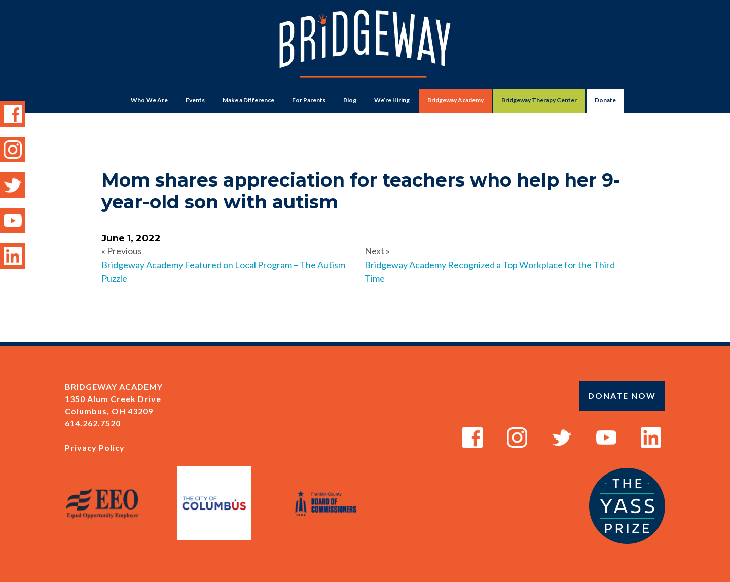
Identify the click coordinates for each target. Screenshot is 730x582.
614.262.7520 (93, 423)
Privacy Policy (95, 447)
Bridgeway (365, 48)
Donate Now (622, 396)
